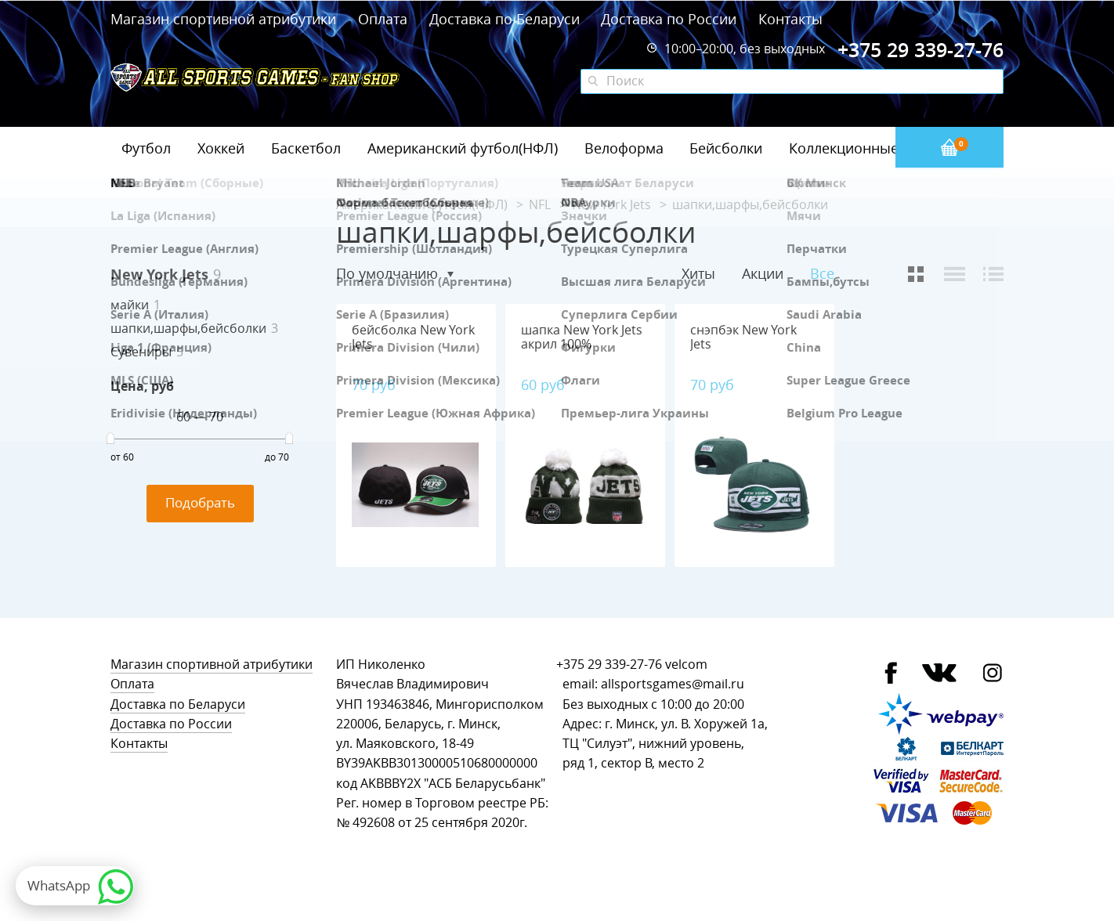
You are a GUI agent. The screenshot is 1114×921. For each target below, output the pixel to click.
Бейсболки (725, 148)
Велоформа (624, 148)
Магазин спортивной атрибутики (225, 18)
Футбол (146, 148)
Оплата (382, 18)
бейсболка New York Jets (413, 337)
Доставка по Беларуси (504, 18)
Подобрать (200, 502)
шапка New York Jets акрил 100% (581, 337)
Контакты (790, 18)
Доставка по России (668, 18)
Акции (762, 273)
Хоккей (220, 148)
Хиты (698, 273)
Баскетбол (306, 148)
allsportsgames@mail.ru (672, 684)
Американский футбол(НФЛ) (462, 148)
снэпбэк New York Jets (743, 337)
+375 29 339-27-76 (609, 664)
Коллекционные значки (869, 148)
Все (822, 274)
